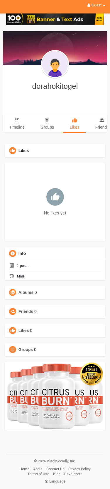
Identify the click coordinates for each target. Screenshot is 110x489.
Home (24, 469)
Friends (25, 311)
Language (55, 481)
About (38, 469)
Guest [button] (96, 5)
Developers (73, 474)
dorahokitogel (55, 86)
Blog (56, 474)
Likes (23, 330)
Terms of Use (38, 474)
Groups (25, 349)
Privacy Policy (79, 469)
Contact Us (55, 469)
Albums (25, 292)
